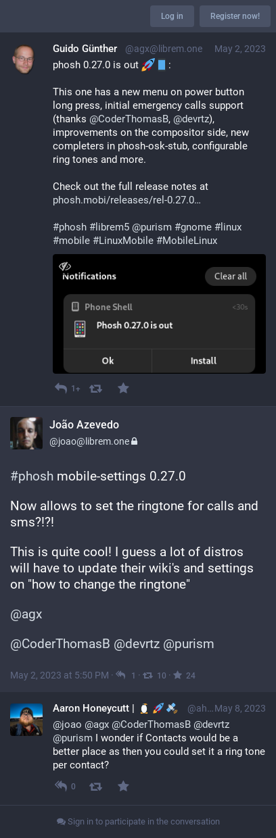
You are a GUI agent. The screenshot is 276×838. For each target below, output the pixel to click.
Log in (172, 16)
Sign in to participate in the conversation (138, 821)
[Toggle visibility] (64, 266)
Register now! (235, 16)
